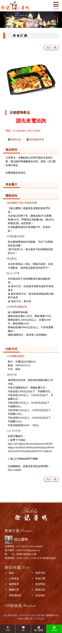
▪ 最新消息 (38, 572)
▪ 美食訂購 (38, 578)
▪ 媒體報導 (12, 584)
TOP (7, 628)
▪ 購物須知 (38, 589)
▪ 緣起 (9, 572)
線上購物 (38, 628)
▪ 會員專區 (38, 584)
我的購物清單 (35, 139)
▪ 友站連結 (38, 595)
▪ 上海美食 (12, 578)
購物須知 (14, 139)
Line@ (54, 628)
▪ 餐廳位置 (12, 589)
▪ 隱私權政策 (13, 595)
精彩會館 (41, 615)
